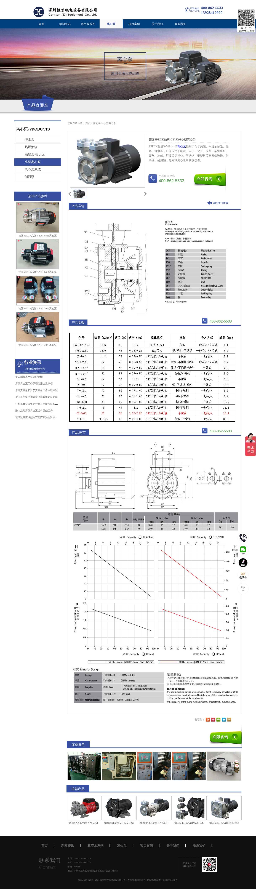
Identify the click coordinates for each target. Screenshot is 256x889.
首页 (42, 23)
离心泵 (97, 123)
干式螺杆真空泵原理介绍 (29, 377)
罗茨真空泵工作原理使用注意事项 (34, 383)
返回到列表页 (218, 203)
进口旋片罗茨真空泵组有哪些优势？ (35, 410)
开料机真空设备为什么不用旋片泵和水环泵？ (40, 404)
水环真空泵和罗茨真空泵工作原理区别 (36, 390)
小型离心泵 (109, 123)
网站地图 (151, 880)
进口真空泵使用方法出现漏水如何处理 (36, 397)
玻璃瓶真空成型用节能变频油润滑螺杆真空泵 (40, 417)
